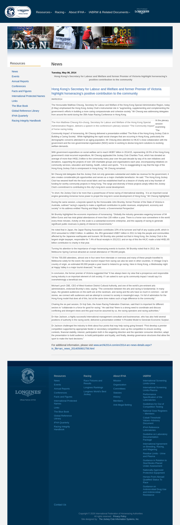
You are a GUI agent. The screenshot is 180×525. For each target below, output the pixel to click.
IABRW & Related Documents (109, 12)
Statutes (117, 392)
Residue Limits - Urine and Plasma (154, 455)
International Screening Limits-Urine (154, 382)
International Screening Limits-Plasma (154, 389)
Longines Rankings (93, 387)
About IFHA (77, 12)
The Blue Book (20, 105)
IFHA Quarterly (20, 115)
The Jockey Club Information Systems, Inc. (119, 519)
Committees (119, 388)
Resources (44, 12)
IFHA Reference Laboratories (151, 428)
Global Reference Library (25, 110)
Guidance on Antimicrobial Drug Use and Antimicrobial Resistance (154, 490)
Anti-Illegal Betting (122, 404)
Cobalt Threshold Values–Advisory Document (151, 420)
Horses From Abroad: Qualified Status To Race (154, 479)
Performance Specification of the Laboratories (152, 397)
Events (15, 76)
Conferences (19, 86)
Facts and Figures (21, 91)
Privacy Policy (119, 516)
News (15, 71)
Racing (60, 12)
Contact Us (60, 504)
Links (15, 101)
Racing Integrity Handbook (26, 120)
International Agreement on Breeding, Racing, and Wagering (155, 446)
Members (118, 400)
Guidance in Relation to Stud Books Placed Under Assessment (155, 463)
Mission (117, 380)
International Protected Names (28, 96)
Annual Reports (20, 81)
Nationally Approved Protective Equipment (154, 471)
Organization (119, 384)
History (116, 396)
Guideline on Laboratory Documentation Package (155, 437)
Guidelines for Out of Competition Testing (153, 405)
